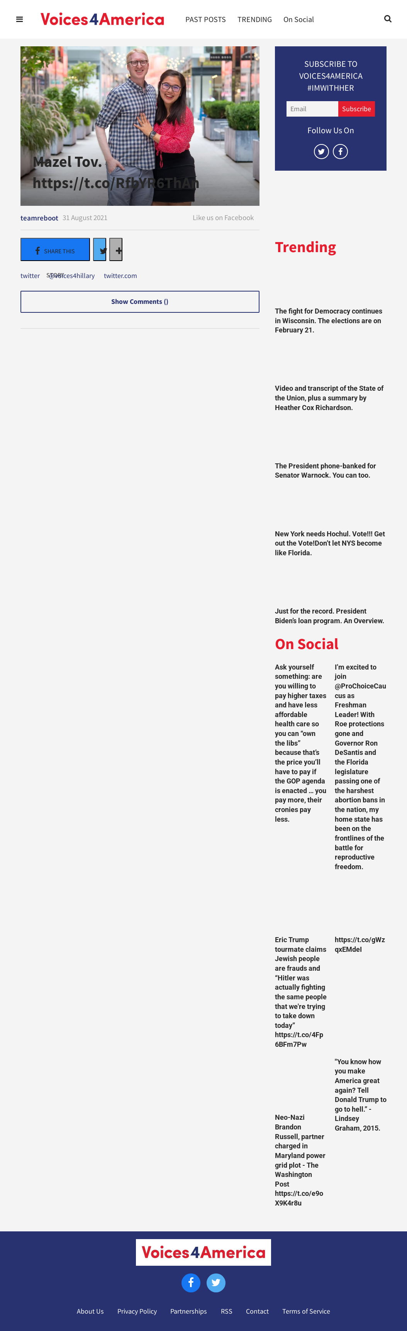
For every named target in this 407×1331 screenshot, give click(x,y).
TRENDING (254, 19)
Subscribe (356, 109)
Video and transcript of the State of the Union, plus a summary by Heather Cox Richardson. (329, 398)
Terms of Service (306, 1311)
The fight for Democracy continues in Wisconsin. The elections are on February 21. (328, 320)
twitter (30, 276)
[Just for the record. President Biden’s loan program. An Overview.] (331, 584)
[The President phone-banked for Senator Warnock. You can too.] (331, 439)
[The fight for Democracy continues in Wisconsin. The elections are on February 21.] (331, 284)
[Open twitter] (321, 151)
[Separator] (115, 249)
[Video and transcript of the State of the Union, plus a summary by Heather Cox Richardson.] (331, 361)
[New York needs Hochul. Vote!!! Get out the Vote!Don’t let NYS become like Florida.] (331, 507)
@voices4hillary (72, 276)
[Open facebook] (340, 151)
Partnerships (188, 1311)
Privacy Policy (137, 1311)
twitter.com (120, 276)
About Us (90, 1311)
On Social (298, 19)
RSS (226, 1311)
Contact (257, 1311)
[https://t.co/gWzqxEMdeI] (361, 905)
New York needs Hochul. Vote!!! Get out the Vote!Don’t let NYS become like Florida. (330, 543)
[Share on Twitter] (99, 249)
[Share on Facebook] (55, 249)
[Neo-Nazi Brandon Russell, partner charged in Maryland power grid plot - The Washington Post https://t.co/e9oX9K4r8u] (301, 1083)
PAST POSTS (205, 19)
